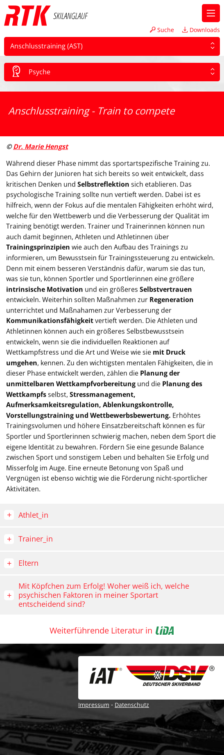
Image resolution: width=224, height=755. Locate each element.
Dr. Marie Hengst (40, 145)
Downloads (201, 30)
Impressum (93, 705)
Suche (162, 30)
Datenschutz (132, 705)
